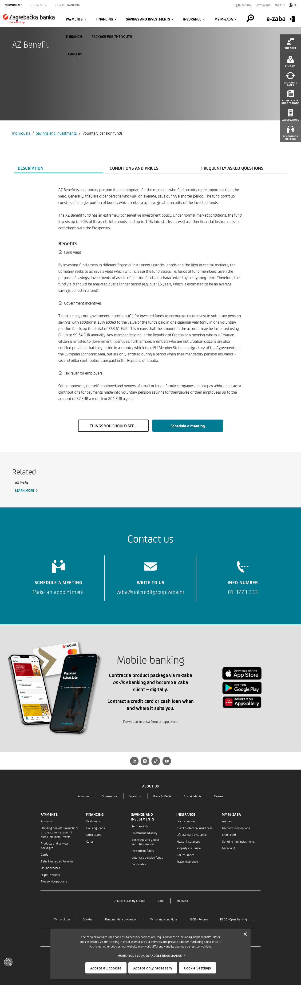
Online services (50, 867)
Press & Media (162, 796)
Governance (109, 796)
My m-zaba (223, 19)
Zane (161, 900)
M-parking (228, 848)
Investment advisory (144, 833)
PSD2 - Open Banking (233, 919)
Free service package (54, 881)
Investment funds (143, 850)
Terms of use (262, 5)
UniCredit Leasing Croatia (129, 900)
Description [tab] (31, 168)
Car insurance (185, 855)
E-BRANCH (74, 36)
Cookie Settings (197, 968)
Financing (104, 19)
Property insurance (189, 848)
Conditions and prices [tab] (134, 168)
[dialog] (150, 954)
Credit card (229, 834)
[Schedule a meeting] (58, 575)
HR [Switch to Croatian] (293, 5)
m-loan (227, 821)
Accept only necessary (152, 968)
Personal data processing (121, 919)
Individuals (13, 5)
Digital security (242, 5)
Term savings (140, 826)
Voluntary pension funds (147, 857)
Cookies (88, 919)
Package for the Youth (111, 36)
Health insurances (188, 841)
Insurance (192, 19)
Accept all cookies (106, 968)
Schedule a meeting (187, 426)
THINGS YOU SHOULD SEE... (113, 426)
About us (279, 5)
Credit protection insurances (194, 828)
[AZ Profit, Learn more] (35, 486)
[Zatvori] (245, 934)
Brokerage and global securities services (145, 841)
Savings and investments (148, 19)
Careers (218, 796)
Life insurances (186, 821)
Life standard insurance (191, 834)
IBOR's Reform (199, 919)
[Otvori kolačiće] (8, 962)
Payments (74, 19)
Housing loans (95, 828)
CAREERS (75, 54)
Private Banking (67, 5)
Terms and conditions (164, 919)
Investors (135, 796)
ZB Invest (182, 900)
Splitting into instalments (238, 841)
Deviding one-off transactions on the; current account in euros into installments (60, 832)
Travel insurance (187, 861)
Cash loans (93, 821)
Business (37, 5)
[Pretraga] (250, 18)
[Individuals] (29, 19)
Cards (44, 854)
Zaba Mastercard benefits (57, 861)
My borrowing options (236, 828)
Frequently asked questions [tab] (232, 168)
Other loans (93, 834)
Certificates (139, 864)
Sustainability (193, 796)
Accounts (47, 821)
